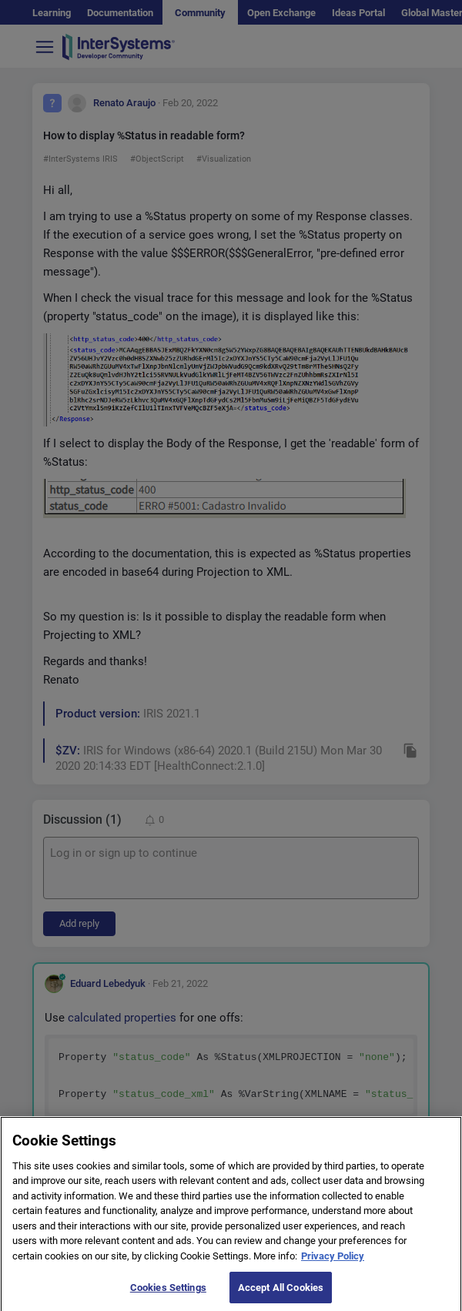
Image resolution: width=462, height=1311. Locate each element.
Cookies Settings (168, 1293)
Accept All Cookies (280, 1293)
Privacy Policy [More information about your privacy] (332, 1262)
